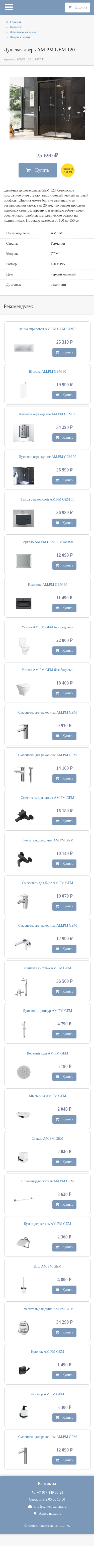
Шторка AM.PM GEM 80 (47, 371)
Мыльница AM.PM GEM (47, 1096)
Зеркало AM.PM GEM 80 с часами (47, 542)
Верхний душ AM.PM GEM (47, 1053)
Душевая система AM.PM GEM (47, 968)
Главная (16, 22)
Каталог (16, 27)
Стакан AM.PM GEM (47, 1138)
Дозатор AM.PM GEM (47, 1394)
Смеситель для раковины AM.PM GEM (47, 712)
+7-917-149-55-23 (47, 1492)
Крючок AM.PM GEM (47, 1352)
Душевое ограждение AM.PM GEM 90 (47, 414)
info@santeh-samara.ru (47, 1506)
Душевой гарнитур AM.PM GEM (47, 1011)
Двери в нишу (20, 37)
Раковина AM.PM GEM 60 (47, 585)
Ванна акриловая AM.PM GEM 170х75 (47, 329)
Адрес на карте (47, 1513)
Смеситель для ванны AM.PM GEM (47, 798)
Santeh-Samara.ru (40, 1526)
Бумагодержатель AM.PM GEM (47, 1224)
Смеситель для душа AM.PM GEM (47, 840)
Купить (37, 170)
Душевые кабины (23, 32)
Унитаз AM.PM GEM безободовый (47, 627)
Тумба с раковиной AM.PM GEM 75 (47, 499)
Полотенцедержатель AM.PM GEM (47, 1181)
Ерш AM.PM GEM (47, 1266)
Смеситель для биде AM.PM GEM (47, 883)
